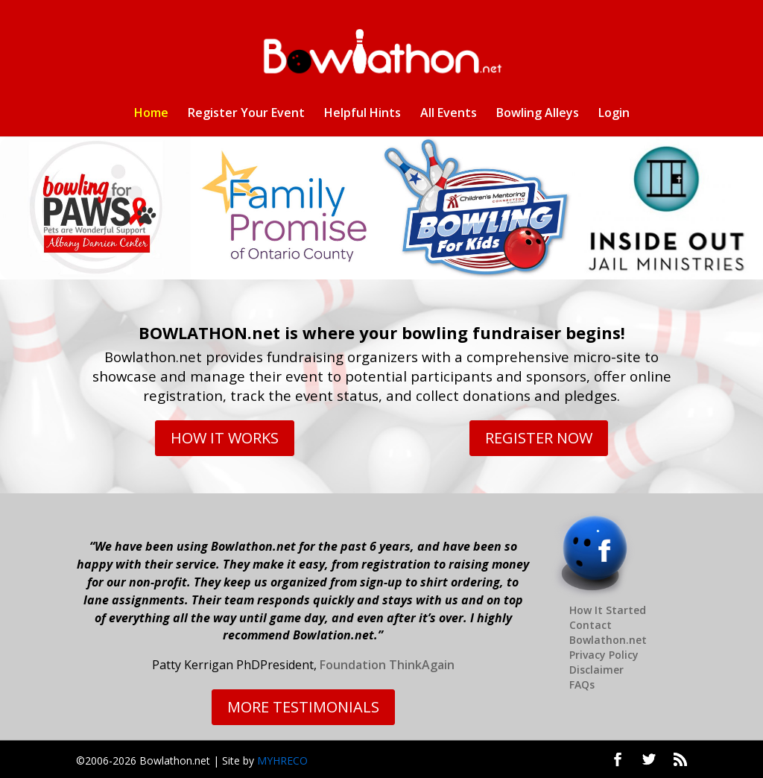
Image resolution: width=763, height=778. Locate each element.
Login (614, 114)
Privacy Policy (604, 655)
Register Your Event (246, 114)
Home (151, 114)
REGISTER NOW (538, 438)
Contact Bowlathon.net (608, 632)
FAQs (582, 684)
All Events (448, 114)
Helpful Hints (362, 114)
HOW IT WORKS (225, 438)
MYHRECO (282, 760)
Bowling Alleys (537, 114)
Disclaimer (596, 669)
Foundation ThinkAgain (387, 665)
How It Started (607, 610)
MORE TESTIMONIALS (303, 707)
